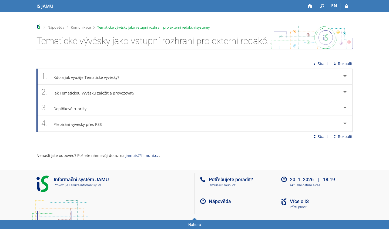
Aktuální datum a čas (305, 185)
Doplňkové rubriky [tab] (66, 108)
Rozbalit (343, 63)
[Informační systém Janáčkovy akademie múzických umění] (44, 6)
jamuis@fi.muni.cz (142, 155)
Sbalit (320, 63)
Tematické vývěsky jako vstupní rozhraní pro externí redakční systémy (153, 27)
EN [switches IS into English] (334, 6)
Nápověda (56, 27)
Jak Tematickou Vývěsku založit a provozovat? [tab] (90, 92)
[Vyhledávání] (322, 6)
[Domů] (310, 6)
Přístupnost (298, 207)
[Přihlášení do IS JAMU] (346, 6)
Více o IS (299, 201)
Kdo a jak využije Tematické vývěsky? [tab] (83, 76)
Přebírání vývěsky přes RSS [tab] (74, 123)
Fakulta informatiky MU (85, 185)
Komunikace (81, 27)
